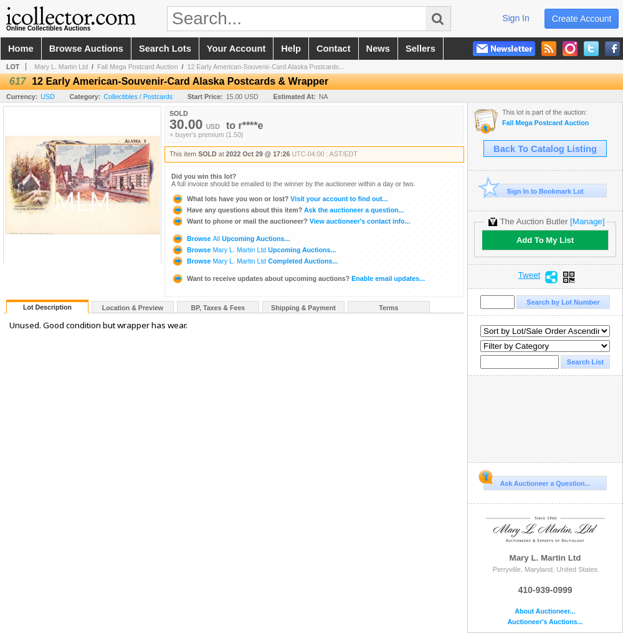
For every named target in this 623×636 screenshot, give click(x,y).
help (291, 49)
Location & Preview (132, 307)
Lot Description (47, 307)
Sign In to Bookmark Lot (533, 191)
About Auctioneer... (545, 611)
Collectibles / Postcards (138, 96)
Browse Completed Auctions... (254, 261)
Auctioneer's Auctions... (545, 622)
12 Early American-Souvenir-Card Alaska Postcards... (266, 66)
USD (47, 96)
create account (582, 19)
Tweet (529, 275)
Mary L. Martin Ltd (61, 66)
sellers (420, 49)
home (21, 49)
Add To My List (545, 240)
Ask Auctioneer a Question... (536, 481)
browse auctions (86, 49)
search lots (165, 49)
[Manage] (587, 221)
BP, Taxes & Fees (218, 307)
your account (236, 49)
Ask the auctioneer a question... (287, 210)
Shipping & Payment (303, 307)
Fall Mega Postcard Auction (137, 66)
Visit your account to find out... (279, 198)
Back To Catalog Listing (545, 149)
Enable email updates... (298, 278)
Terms (388, 307)
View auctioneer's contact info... (290, 221)
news (378, 49)
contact (333, 49)
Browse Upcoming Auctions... (230, 238)
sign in (516, 18)
